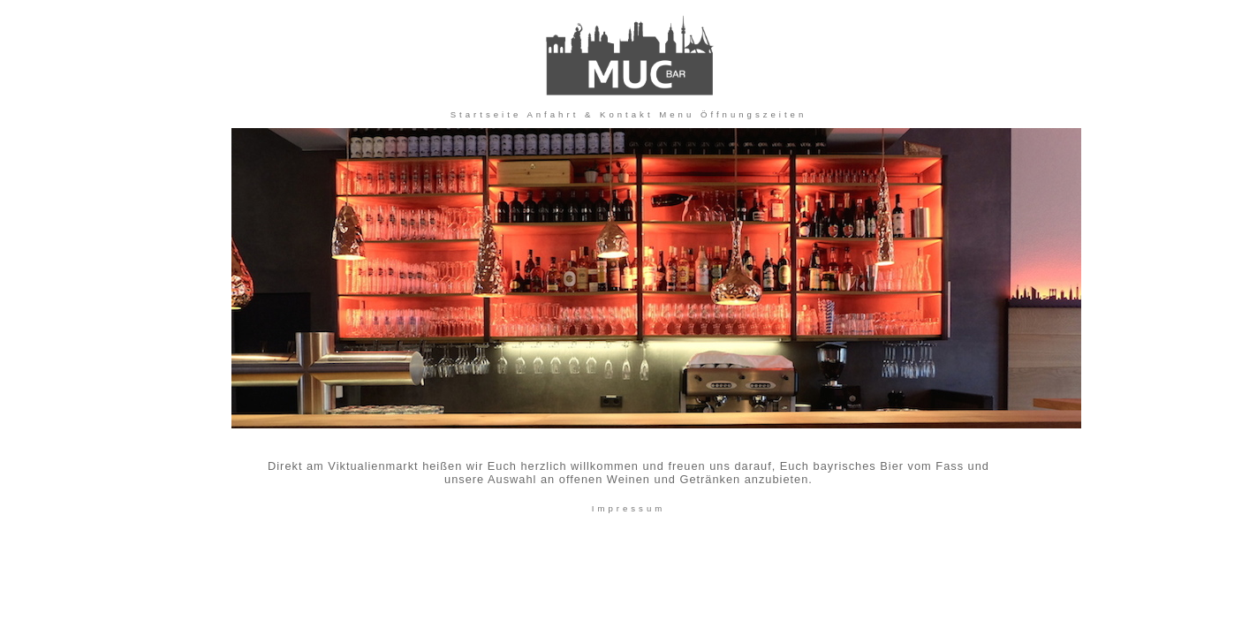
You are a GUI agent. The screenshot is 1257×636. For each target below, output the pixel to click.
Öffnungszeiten (753, 114)
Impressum (628, 508)
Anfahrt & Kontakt (589, 114)
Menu (676, 114)
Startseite (486, 114)
